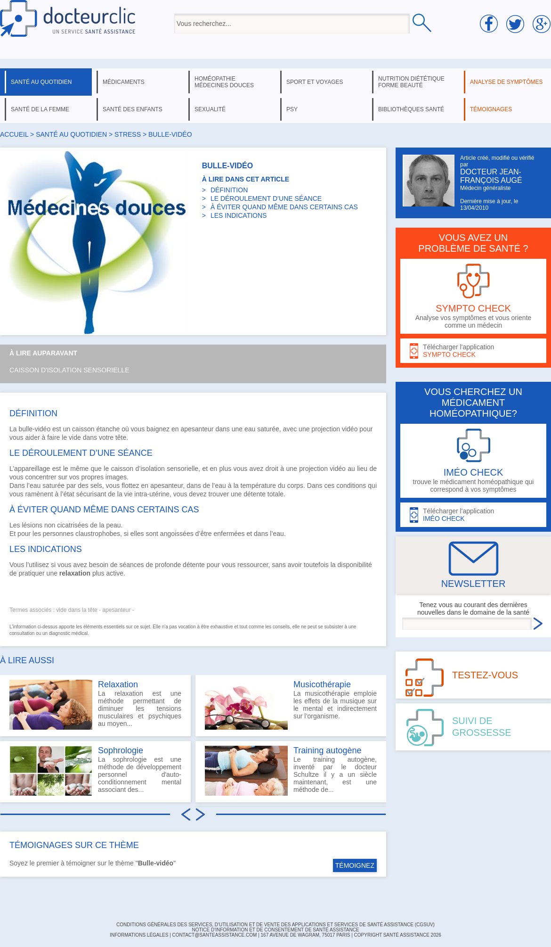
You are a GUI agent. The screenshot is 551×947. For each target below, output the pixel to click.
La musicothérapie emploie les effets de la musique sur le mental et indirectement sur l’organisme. (291, 705)
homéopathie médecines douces (224, 82)
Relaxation (118, 684)
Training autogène (327, 750)
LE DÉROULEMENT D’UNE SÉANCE (266, 198)
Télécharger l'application (473, 351)
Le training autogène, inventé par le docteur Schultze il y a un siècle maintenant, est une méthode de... (291, 771)
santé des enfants (132, 109)
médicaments (124, 82)
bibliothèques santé (411, 109)
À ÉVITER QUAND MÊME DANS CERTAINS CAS (284, 207)
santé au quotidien (41, 82)
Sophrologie (120, 750)
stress (128, 134)
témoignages (491, 109)
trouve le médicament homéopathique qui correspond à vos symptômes (473, 460)
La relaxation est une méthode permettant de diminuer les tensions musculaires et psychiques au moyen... (95, 705)
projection (325, 429)
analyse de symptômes (506, 82)
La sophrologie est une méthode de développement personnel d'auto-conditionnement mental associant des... (95, 771)
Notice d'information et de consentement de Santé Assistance (275, 929)
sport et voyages (314, 82)
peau (113, 525)
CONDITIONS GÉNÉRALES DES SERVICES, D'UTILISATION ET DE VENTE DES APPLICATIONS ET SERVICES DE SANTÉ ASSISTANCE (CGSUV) (275, 924)
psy (292, 109)
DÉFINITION (229, 190)
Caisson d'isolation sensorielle (69, 370)
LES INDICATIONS (239, 215)
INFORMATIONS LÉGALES (139, 935)
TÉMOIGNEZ (354, 865)
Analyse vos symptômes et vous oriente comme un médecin (473, 296)
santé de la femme (40, 109)
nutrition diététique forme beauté (411, 82)
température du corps (272, 485)
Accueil (14, 134)
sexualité (210, 109)
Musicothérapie (322, 684)
